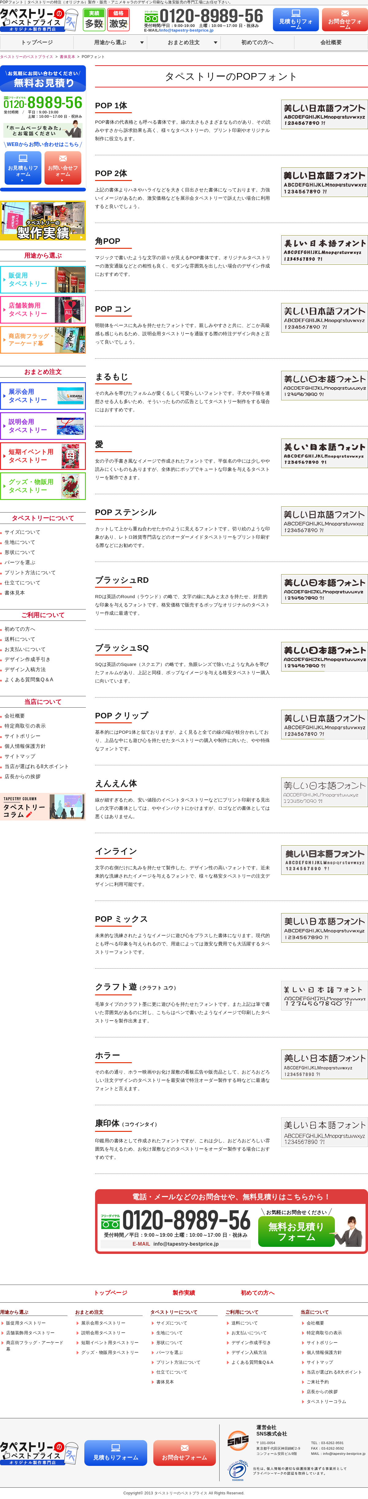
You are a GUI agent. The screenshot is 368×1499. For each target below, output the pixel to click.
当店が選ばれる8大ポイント (37, 766)
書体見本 (15, 592)
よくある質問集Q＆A (29, 679)
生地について (20, 542)
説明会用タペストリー (28, 425)
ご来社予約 (318, 1381)
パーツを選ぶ (20, 562)
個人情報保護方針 (25, 746)
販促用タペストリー (28, 279)
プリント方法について (30, 572)
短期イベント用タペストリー (31, 455)
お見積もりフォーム (23, 170)
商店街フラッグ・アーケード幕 (32, 340)
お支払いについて (25, 649)
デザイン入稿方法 (25, 669)
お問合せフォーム (345, 24)
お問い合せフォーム (63, 170)
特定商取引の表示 (25, 725)
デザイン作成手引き (28, 659)
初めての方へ (257, 42)
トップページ (37, 42)
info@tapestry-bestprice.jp (186, 30)
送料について (20, 639)
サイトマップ (20, 756)
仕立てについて (23, 582)
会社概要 (331, 42)
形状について (20, 552)
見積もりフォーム (296, 24)
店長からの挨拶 (23, 776)
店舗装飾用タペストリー (28, 309)
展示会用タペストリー (28, 395)
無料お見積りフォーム (296, 1232)
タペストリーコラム (327, 1401)
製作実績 (184, 1293)
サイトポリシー (23, 736)
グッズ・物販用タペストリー (31, 486)
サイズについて (23, 532)
